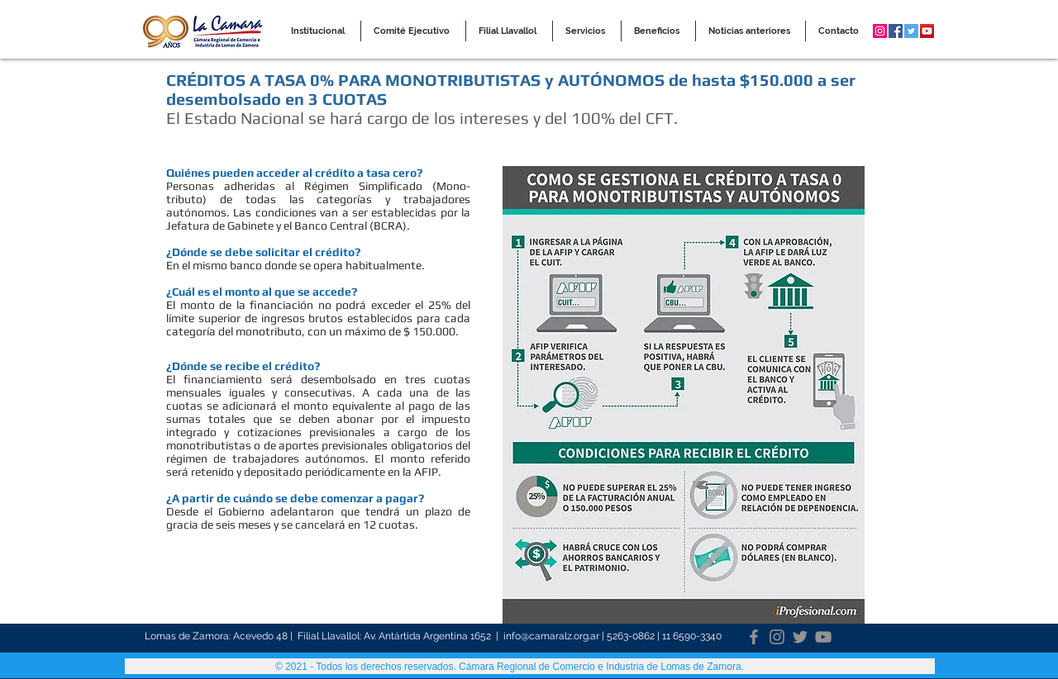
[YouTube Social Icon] (927, 31)
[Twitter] (800, 637)
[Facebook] (754, 637)
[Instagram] (777, 637)
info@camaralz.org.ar (551, 636)
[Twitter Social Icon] (911, 31)
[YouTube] (823, 637)
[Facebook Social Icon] (896, 31)
